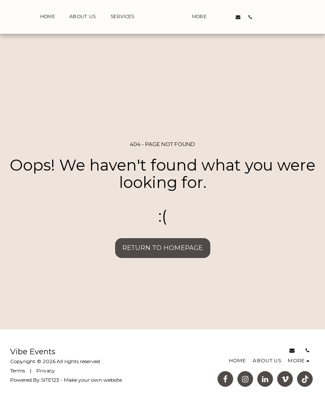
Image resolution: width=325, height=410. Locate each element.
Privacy (45, 370)
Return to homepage (162, 248)
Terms (17, 370)
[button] (239, 16)
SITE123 (50, 380)
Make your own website (93, 380)
